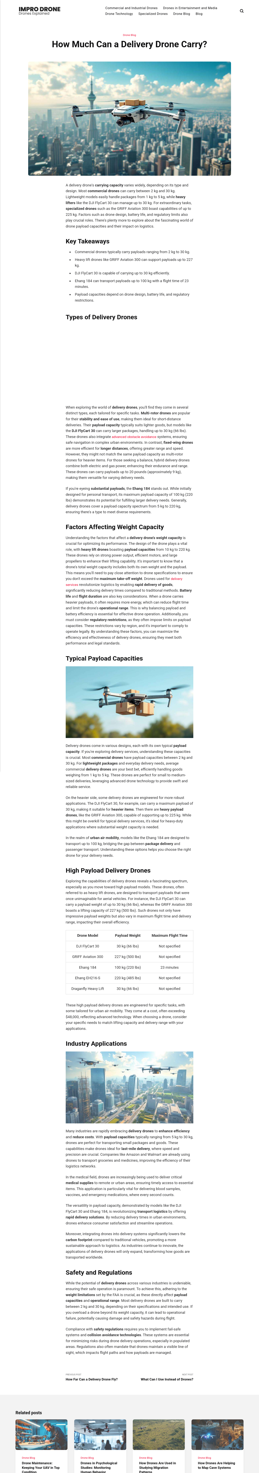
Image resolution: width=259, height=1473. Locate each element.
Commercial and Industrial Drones (131, 8)
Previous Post (97, 1378)
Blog (199, 14)
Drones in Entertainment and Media (190, 8)
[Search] (242, 11)
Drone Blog (181, 14)
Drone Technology (119, 14)
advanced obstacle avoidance (136, 437)
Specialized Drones (153, 14)
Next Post (161, 1378)
